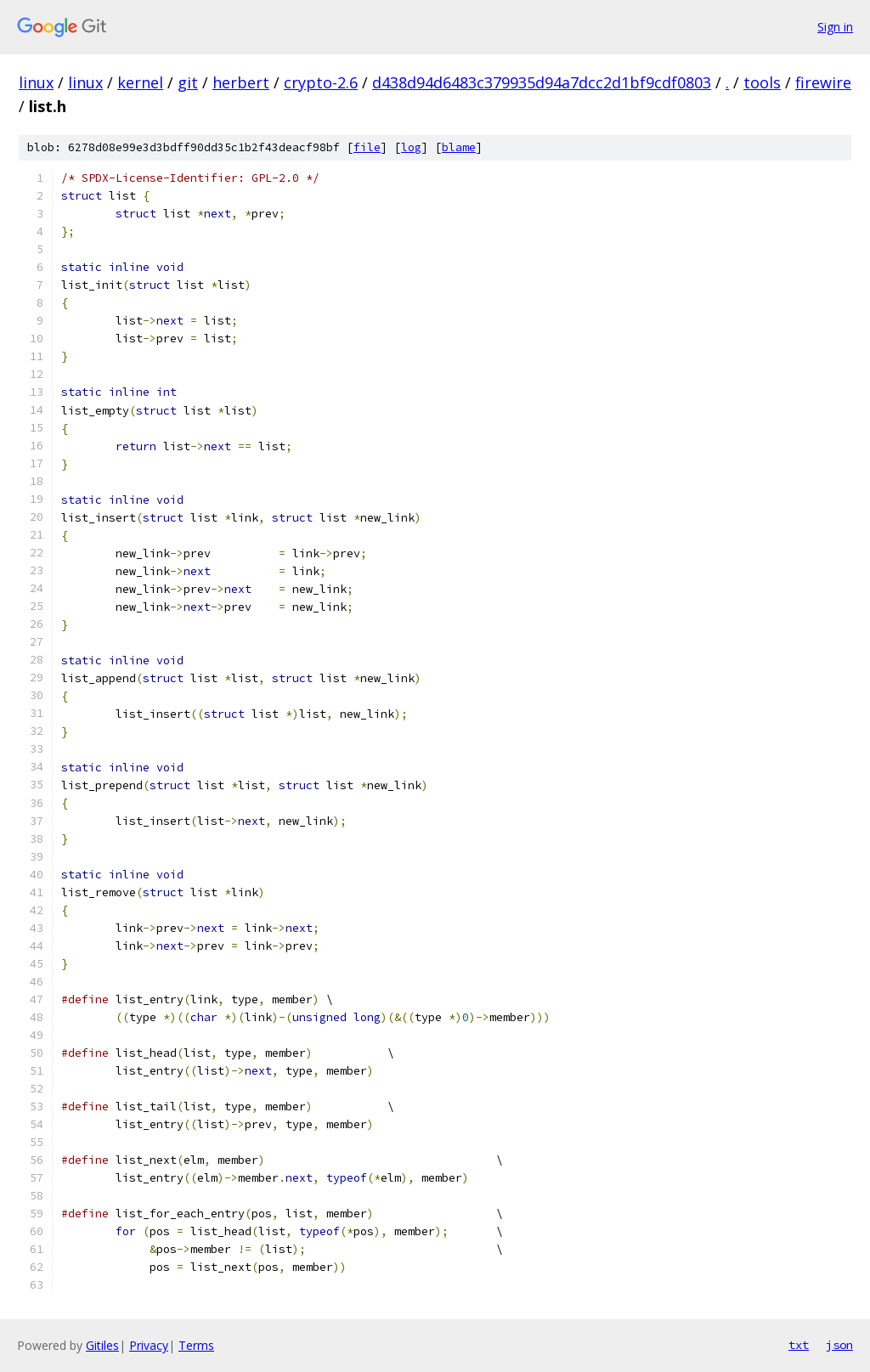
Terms (196, 1345)
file (367, 147)
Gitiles (102, 1345)
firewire (823, 82)
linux (36, 82)
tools (762, 82)
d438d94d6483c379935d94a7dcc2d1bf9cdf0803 (541, 82)
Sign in (835, 27)
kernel (140, 82)
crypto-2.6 (321, 82)
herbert (240, 82)
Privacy (148, 1345)
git (188, 82)
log (411, 147)
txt (798, 1344)
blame (459, 147)
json (839, 1344)
